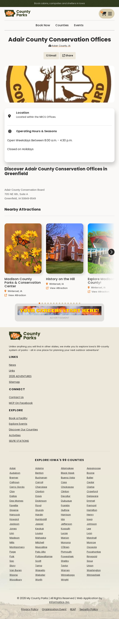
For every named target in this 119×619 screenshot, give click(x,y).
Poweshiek (67, 556)
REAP (73, 609)
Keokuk (39, 528)
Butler (90, 477)
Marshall (92, 537)
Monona (66, 542)
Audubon (14, 473)
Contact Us (16, 397)
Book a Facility (18, 418)
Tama (38, 565)
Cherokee (41, 487)
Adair (12, 468)
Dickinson (41, 500)
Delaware (92, 496)
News (12, 365)
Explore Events (18, 424)
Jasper (39, 524)
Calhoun (14, 482)
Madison (14, 537)
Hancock (14, 514)
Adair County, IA (59, 45)
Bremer (13, 477)
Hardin (39, 514)
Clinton (65, 491)
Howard (14, 519)
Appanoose (94, 468)
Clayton (39, 491)
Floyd (38, 505)
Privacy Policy (29, 609)
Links (12, 370)
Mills (11, 542)
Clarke (90, 487)
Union (90, 565)
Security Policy (89, 609)
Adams (39, 468)
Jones (13, 528)
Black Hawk (67, 473)
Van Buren (15, 570)
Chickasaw (67, 487)
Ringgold (92, 556)
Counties (62, 25)
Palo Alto (40, 551)
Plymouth (66, 551)
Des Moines (16, 500)
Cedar (90, 482)
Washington (94, 570)
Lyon (89, 533)
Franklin (65, 505)
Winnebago (68, 575)
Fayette (13, 505)
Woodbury (15, 579)
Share (67, 55)
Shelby (65, 561)
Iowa (89, 519)
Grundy (39, 510)
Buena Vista (68, 477)
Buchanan (41, 477)
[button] (101, 264)
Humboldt (41, 519)
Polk (11, 556)
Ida (63, 519)
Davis (38, 496)
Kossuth (65, 528)
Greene (13, 510)
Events (79, 25)
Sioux (90, 561)
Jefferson (66, 524)
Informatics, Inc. (59, 602)
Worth (38, 579)
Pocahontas (94, 551)
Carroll (39, 482)
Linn (11, 533)
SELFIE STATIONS (19, 441)
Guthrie (65, 510)
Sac (11, 561)
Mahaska (40, 537)
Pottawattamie (44, 556)
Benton (39, 473)
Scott (38, 561)
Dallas (13, 496)
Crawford (92, 491)
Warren (65, 570)
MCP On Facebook (21, 403)
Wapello (40, 570)
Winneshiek (93, 575)
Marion (65, 537)
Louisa (39, 533)
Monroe (91, 542)
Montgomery (17, 547)
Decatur (65, 496)
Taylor (64, 565)
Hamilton (92, 510)
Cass (64, 482)
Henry (90, 514)
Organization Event (54, 609)
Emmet (91, 500)
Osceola (92, 547)
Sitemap (14, 382)
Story (12, 565)
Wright (64, 579)
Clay (12, 491)
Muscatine (41, 547)
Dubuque (66, 500)
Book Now (43, 25)
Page (12, 551)
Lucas (64, 533)
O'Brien (65, 547)
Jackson (14, 524)
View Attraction (15, 298)
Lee (89, 528)
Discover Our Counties (23, 429)
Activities (15, 435)
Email (51, 55)
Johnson (92, 524)
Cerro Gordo (17, 487)
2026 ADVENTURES (20, 376)
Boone (90, 473)
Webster (40, 575)
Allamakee (67, 468)
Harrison (66, 514)
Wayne (13, 575)
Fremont (91, 505)
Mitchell (39, 542)
